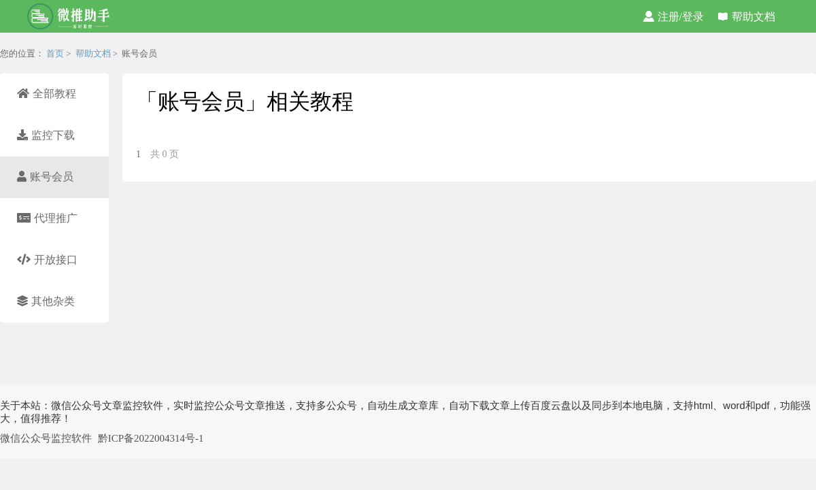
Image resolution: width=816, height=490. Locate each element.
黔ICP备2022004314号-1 (151, 438)
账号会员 (45, 176)
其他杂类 (46, 301)
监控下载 (46, 135)
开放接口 (47, 259)
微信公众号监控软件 (46, 438)
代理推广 (47, 218)
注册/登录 (673, 16)
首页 (55, 53)
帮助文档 (746, 16)
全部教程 (46, 93)
